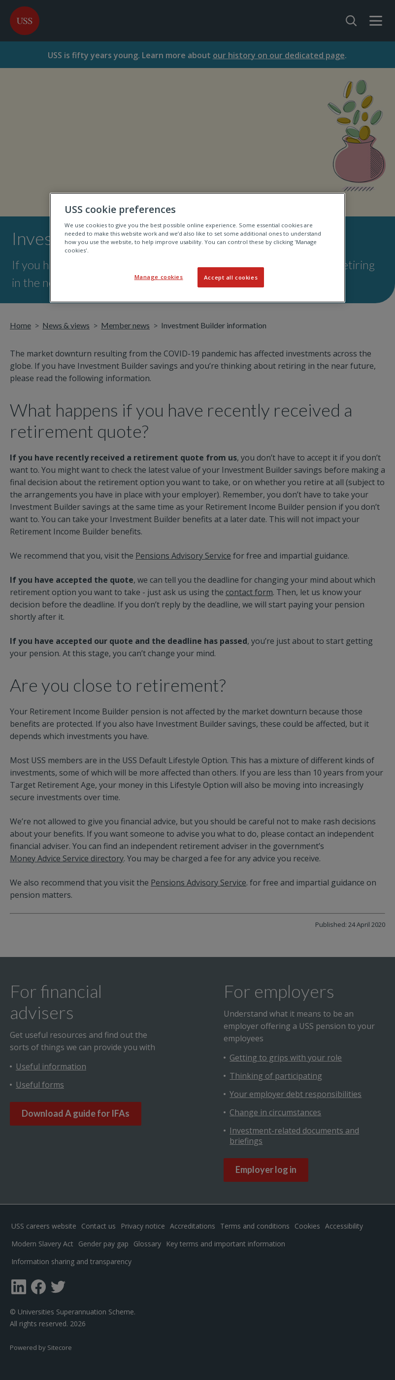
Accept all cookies (231, 277)
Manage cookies (158, 276)
